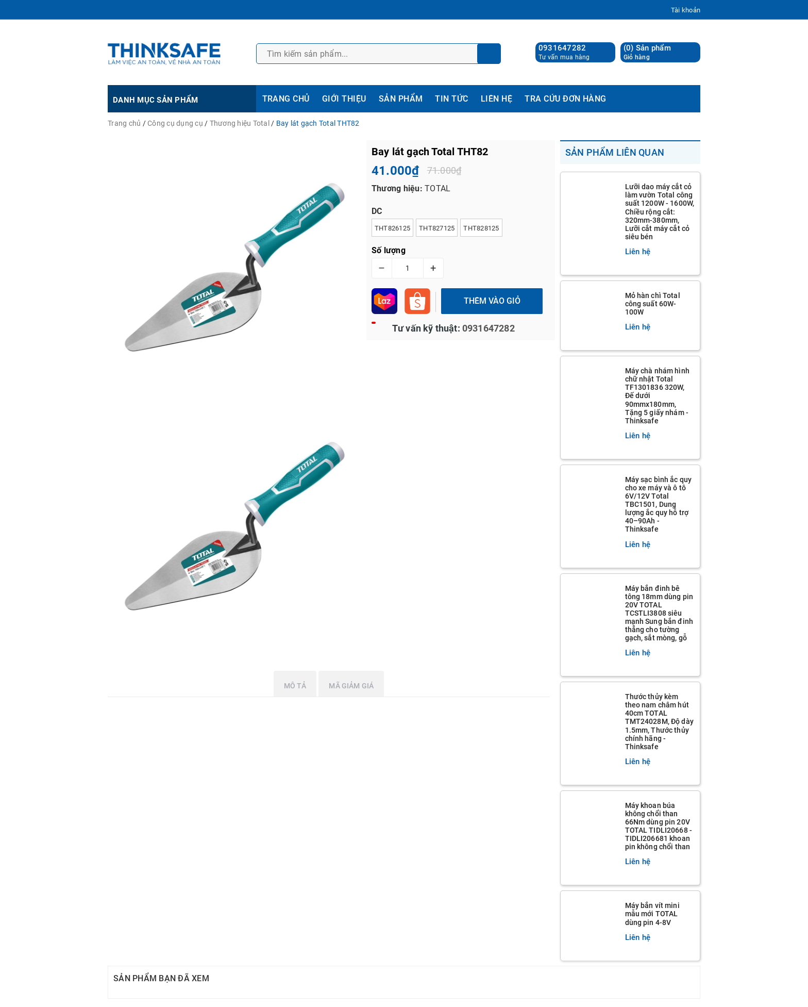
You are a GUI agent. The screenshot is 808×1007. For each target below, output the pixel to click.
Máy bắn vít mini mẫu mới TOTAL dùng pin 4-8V (652, 913)
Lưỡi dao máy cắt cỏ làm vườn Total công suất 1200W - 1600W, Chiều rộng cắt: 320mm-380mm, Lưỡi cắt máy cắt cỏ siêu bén (660, 212)
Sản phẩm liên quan (615, 152)
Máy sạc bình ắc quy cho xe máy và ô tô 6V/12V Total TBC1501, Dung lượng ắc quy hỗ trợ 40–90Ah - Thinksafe (658, 504)
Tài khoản (685, 10)
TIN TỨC (451, 99)
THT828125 (481, 228)
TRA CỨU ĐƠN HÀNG (566, 99)
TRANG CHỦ (286, 99)
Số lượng (389, 250)
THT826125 (392, 228)
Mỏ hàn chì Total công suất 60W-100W (652, 303)
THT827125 (436, 228)
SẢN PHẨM (401, 99)
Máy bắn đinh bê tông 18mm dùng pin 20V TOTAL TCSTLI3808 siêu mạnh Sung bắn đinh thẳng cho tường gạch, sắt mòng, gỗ (659, 613)
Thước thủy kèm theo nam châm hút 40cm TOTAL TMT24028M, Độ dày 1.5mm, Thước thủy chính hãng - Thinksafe (659, 721)
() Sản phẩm (647, 52)
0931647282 (562, 48)
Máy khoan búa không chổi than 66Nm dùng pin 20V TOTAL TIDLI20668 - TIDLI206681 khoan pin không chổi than (659, 826)
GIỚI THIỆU (344, 99)
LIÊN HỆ (496, 99)
